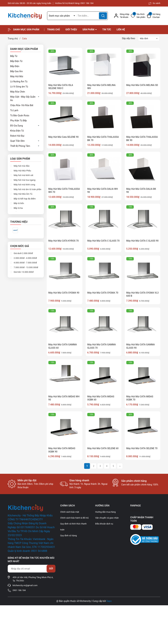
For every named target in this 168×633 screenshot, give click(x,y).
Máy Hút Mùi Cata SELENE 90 (63, 137)
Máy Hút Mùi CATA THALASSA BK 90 (142, 139)
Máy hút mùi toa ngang (24, 180)
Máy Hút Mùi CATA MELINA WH (101, 87)
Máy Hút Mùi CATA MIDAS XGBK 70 (139, 398)
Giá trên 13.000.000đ (23, 272)
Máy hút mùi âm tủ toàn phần (27, 189)
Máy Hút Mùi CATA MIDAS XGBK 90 (61, 450)
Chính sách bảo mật (69, 512)
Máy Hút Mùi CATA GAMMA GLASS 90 (140, 346)
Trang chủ (53, 29)
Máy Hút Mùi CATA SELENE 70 (142, 448)
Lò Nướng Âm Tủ (18, 81)
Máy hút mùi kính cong (24, 184)
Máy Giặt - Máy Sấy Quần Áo (22, 98)
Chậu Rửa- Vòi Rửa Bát (21, 105)
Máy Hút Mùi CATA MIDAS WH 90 (64, 398)
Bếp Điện (14, 66)
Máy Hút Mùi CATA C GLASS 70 (103, 240)
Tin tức (106, 29)
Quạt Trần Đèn (17, 141)
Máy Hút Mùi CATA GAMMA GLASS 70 (101, 346)
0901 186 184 (87, 3)
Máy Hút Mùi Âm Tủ (22, 194)
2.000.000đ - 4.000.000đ (25, 258)
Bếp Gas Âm (16, 71)
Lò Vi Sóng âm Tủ (19, 86)
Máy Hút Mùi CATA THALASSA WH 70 (64, 191)
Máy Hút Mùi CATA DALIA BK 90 (141, 191)
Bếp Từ (13, 56)
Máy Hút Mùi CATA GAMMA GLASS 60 (62, 346)
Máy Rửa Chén (17, 91)
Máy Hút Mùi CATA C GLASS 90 (142, 240)
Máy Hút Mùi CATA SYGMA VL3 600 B (142, 294)
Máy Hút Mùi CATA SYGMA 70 (102, 292)
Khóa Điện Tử (17, 130)
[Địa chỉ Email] (31, 568)
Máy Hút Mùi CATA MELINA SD (142, 85)
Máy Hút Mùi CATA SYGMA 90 (63, 292)
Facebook (135, 510)
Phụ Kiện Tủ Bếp (18, 120)
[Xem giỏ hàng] (153, 16)
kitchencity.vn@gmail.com (25, 585)
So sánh (154, 3)
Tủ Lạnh (14, 110)
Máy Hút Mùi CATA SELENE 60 (102, 448)
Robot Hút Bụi (17, 135)
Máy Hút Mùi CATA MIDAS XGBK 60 (100, 398)
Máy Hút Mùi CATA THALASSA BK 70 (103, 139)
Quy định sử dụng (68, 535)
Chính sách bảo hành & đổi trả (74, 518)
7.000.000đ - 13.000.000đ (25, 267)
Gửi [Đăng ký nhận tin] (51, 568)
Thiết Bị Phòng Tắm (20, 146)
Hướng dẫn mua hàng (105, 512)
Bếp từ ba (18, 208)
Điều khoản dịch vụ (104, 523)
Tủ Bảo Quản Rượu (19, 115)
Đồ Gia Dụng (16, 125)
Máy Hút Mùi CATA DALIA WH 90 (102, 191)
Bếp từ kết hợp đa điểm (24, 198)
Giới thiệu (71, 29)
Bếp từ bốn (18, 203)
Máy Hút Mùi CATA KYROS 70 (63, 240)
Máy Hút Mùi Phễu (22, 170)
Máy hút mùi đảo (21, 166)
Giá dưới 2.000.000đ (23, 253)
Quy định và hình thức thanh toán (73, 526)
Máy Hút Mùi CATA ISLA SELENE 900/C (60, 87)
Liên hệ (121, 29)
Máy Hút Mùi (16, 76)
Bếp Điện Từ (16, 61)
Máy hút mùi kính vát (23, 175)
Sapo (109, 601)
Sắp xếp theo (128, 38)
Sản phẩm (89, 29)
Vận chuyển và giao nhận (107, 518)
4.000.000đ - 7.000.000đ (25, 262)
